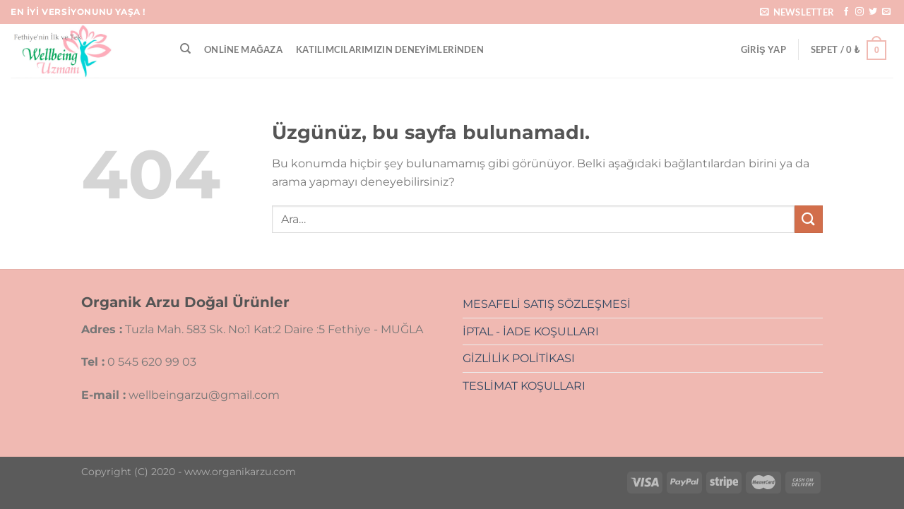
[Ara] (185, 48)
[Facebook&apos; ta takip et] (846, 12)
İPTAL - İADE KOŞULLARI (531, 331)
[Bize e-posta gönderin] (886, 12)
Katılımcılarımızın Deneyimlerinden (390, 49)
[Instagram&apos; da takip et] (859, 12)
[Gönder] (809, 219)
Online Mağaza (243, 49)
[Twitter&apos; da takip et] (873, 12)
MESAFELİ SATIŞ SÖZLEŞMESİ (547, 304)
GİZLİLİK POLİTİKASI (519, 358)
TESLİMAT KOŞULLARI (524, 386)
